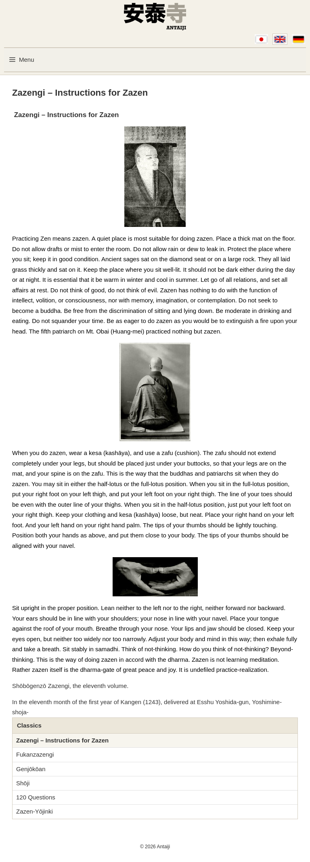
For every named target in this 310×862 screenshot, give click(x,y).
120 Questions (35, 797)
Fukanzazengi (35, 754)
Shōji (22, 783)
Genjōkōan (31, 769)
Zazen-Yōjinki (34, 811)
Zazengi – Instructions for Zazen (62, 740)
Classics (29, 725)
